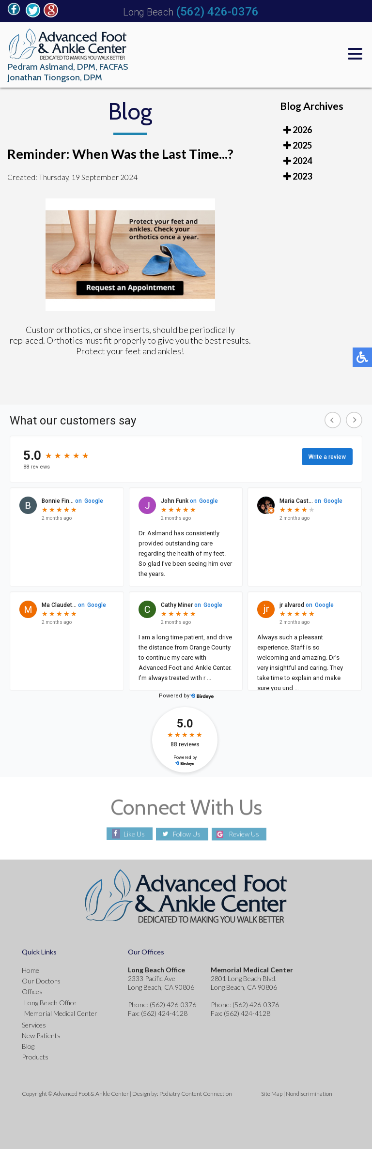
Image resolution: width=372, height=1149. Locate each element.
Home (30, 970)
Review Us (245, 834)
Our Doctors (41, 981)
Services (34, 1025)
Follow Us (186, 834)
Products (35, 1057)
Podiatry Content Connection (195, 1093)
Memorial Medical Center (60, 1013)
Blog (28, 1046)
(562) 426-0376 (217, 11)
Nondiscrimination (309, 1093)
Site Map (271, 1093)
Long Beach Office (50, 1002)
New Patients (41, 1035)
